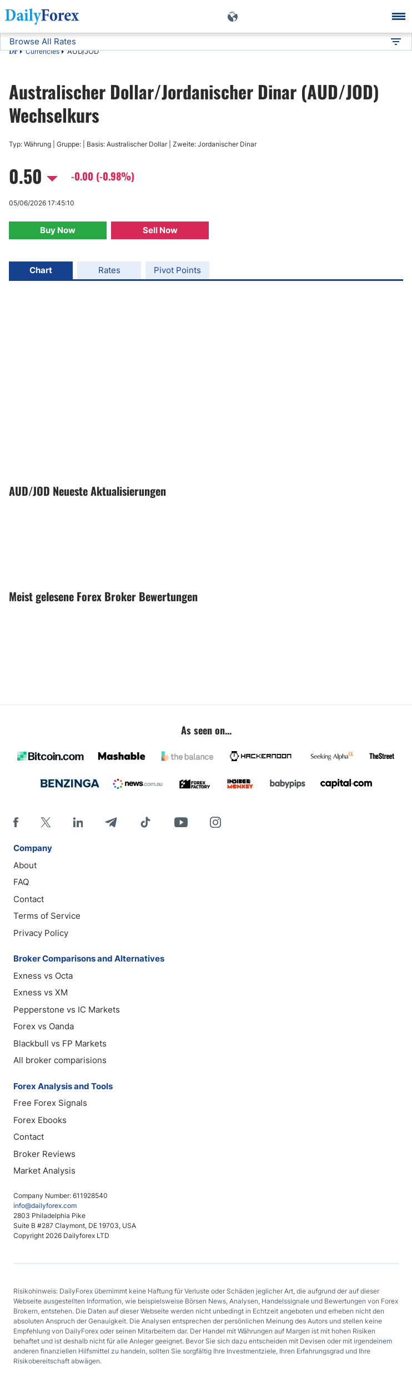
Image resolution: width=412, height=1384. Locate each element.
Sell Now (160, 230)
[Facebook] (15, 822)
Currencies (42, 51)
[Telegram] (111, 822)
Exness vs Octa (43, 975)
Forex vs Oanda (43, 1026)
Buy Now (58, 230)
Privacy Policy (40, 933)
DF (13, 52)
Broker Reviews (44, 1154)
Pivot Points (177, 270)
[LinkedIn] (78, 822)
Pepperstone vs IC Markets (66, 1009)
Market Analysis (44, 1170)
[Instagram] (215, 822)
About (25, 865)
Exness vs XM (40, 992)
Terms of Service (47, 915)
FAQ (21, 882)
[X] (46, 822)
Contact (28, 899)
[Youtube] (181, 822)
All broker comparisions (60, 1060)
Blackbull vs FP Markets (60, 1043)
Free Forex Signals (50, 1103)
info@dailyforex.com (45, 1205)
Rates (109, 270)
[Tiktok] (145, 822)
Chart (40, 270)
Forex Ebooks (40, 1120)
